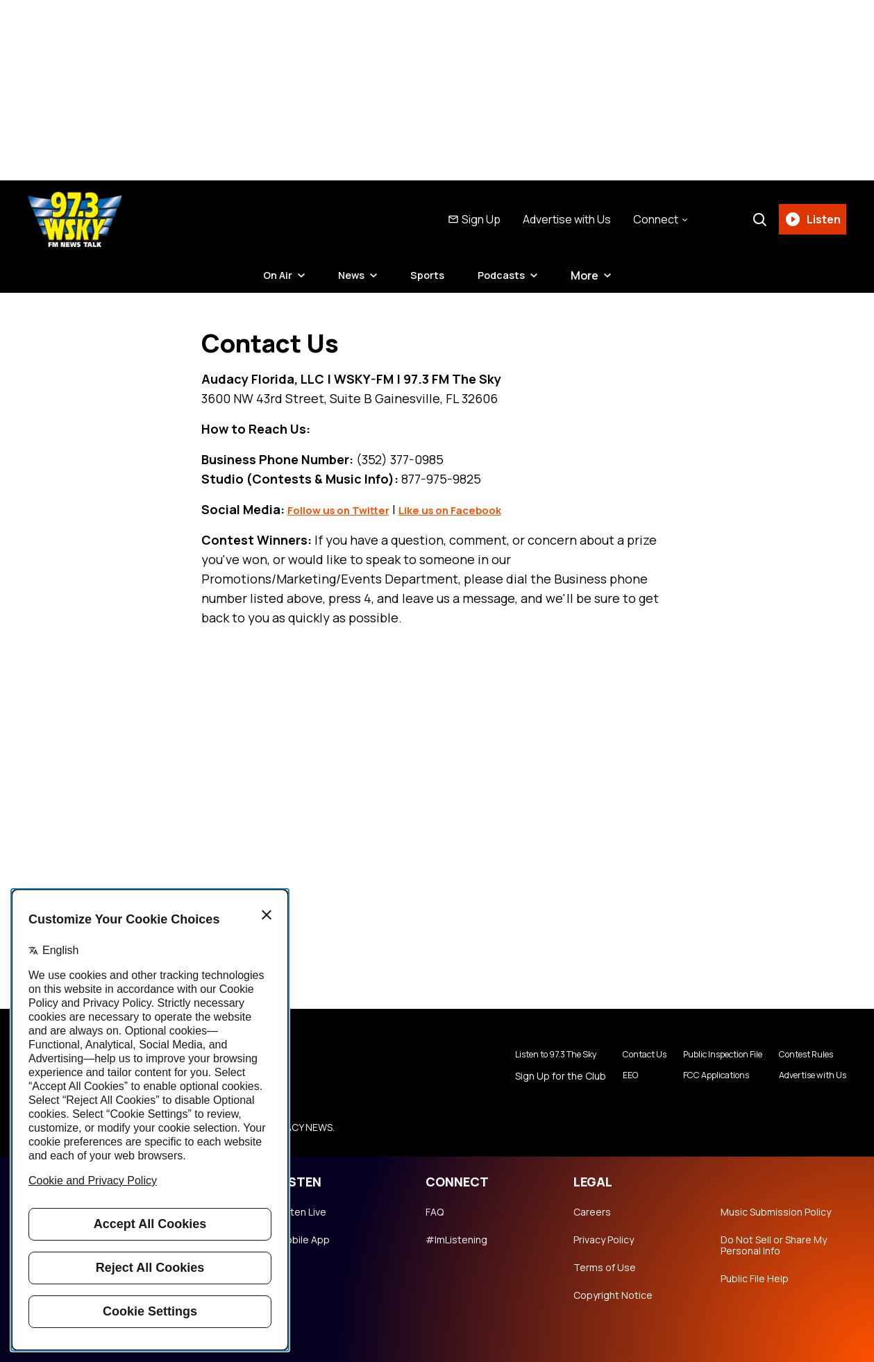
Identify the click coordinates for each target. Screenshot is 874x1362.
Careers (592, 1212)
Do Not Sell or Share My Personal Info (774, 1245)
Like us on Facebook (482, 509)
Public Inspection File (700, 1054)
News (349, 275)
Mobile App (304, 1239)
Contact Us (609, 1054)
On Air (273, 275)
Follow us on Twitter (349, 509)
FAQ (435, 1212)
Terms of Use (604, 1267)
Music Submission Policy (776, 1212)
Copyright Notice (613, 1295)
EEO (592, 1076)
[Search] (755, 219)
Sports (428, 275)
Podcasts (505, 275)
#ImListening (456, 1239)
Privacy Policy (603, 1239)
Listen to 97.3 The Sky (516, 1054)
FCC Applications (692, 1076)
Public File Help (755, 1278)
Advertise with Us (563, 219)
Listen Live (302, 1212)
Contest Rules (798, 1054)
